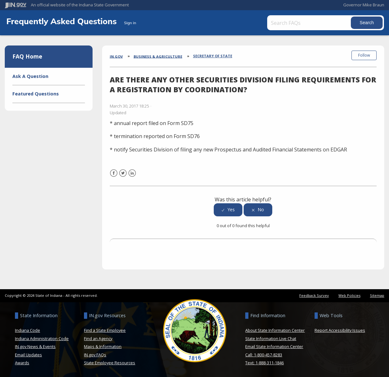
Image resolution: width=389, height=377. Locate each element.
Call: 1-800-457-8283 (263, 354)
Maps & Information (103, 346)
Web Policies (349, 295)
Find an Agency (98, 337)
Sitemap (377, 295)
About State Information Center (275, 329)
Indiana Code (27, 329)
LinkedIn (132, 176)
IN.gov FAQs (95, 354)
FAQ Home (27, 56)
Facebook (114, 176)
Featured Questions (35, 94)
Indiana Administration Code (42, 337)
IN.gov (116, 56)
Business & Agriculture (158, 56)
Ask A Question (30, 76)
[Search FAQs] (309, 23)
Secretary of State (212, 55)
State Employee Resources (109, 362)
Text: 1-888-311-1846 (264, 362)
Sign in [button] (130, 22)
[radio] (228, 209)
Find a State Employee (105, 329)
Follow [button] (364, 55)
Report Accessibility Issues (340, 329)
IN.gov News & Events (35, 346)
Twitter (123, 176)
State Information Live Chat (270, 337)
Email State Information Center (274, 346)
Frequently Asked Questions (62, 21)
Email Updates (28, 354)
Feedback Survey (314, 295)
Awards (22, 362)
